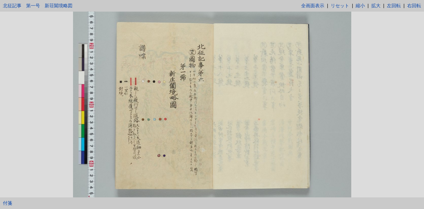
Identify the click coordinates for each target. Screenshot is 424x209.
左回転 (394, 5)
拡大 (376, 5)
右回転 (414, 5)
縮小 (360, 5)
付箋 (7, 203)
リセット (340, 5)
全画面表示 (312, 5)
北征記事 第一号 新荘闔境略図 (37, 5)
